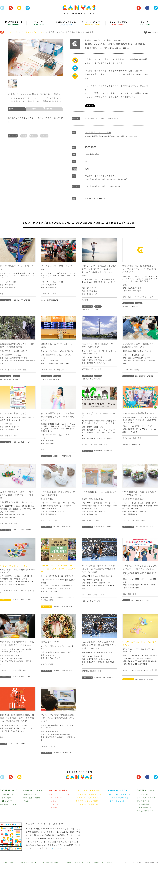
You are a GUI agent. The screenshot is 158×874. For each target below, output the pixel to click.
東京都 (23, 135)
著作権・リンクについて (29, 862)
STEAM (3, 370)
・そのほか (53, 807)
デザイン (144, 297)
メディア (136, 297)
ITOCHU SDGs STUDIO (9, 591)
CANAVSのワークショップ (87, 798)
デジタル (65, 370)
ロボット (33, 135)
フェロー (27, 801)
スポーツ (89, 595)
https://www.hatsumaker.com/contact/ (102, 186)
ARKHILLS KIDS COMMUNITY (53, 597)
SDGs (23, 591)
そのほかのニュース (145, 811)
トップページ (11, 32)
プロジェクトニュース (146, 798)
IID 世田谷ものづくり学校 (98, 132)
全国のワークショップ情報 (87, 801)
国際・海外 (126, 297)
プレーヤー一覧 (29, 794)
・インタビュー (55, 798)
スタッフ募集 (66, 862)
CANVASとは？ (6, 794)
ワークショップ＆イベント (33, 32)
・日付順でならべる (116, 801)
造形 (1, 294)
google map (132, 136)
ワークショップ (5, 300)
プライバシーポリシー (8, 862)
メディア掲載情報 (144, 807)
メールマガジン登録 (50, 862)
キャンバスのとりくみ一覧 (119, 794)
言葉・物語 (126, 594)
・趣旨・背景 (5, 798)
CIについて (56, 848)
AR (83, 595)
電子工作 (44, 135)
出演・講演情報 (143, 804)
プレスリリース (143, 801)
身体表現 (85, 300)
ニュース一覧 (142, 794)
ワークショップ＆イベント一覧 (89, 794)
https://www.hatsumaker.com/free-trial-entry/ (106, 179)
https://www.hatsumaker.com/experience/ (102, 118)
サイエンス (12, 370)
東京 (29, 591)
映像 (99, 671)
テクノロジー (99, 595)
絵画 (1, 436)
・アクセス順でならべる (118, 798)
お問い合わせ (107, 862)
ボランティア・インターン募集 (87, 862)
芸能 (1, 737)
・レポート (53, 804)
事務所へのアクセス (8, 804)
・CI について (6, 801)
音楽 (151, 297)
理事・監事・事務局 (31, 798)
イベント (98, 306)
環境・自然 (22, 370)
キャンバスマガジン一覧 (59, 794)
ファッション (46, 294)
